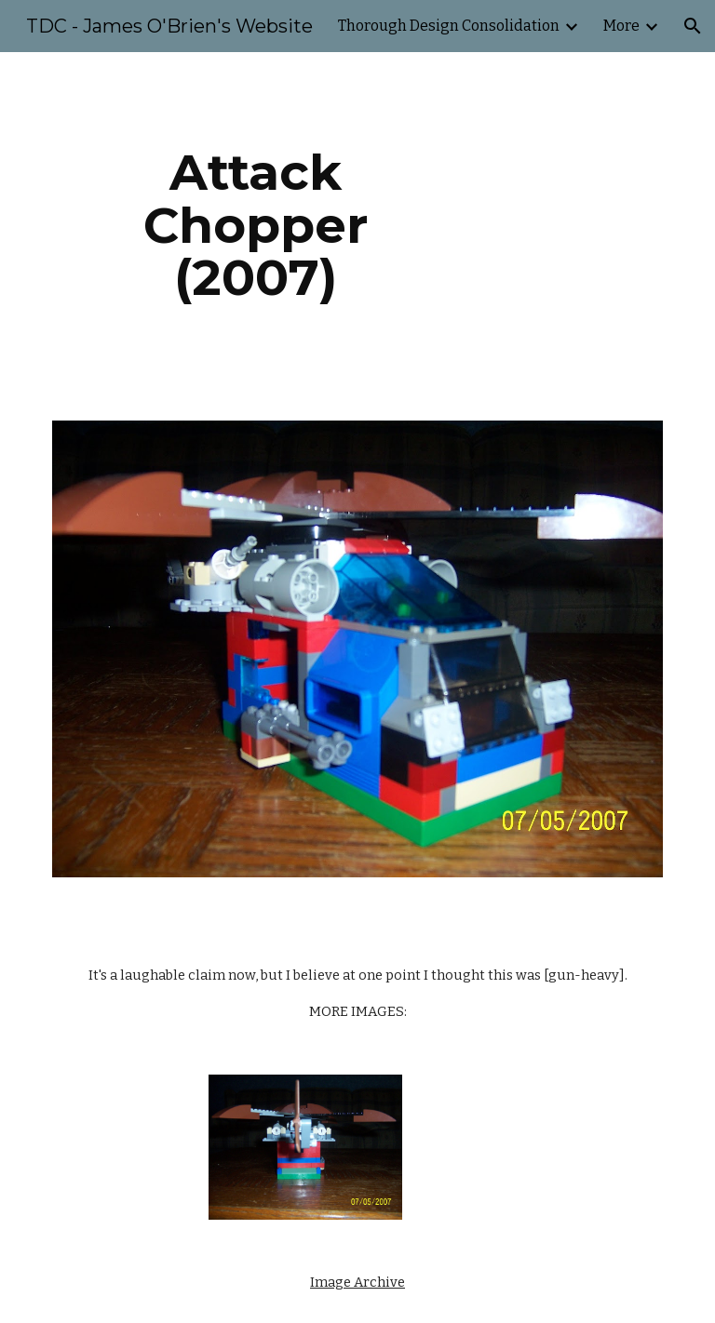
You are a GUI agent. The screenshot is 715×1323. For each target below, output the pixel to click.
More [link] (621, 25)
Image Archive (357, 1282)
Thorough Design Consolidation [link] (449, 25)
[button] (692, 26)
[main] (255, 225)
